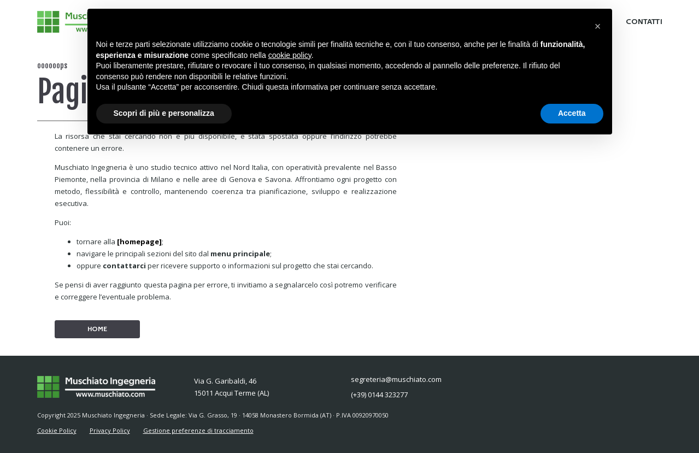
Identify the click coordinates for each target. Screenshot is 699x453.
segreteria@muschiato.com (396, 379)
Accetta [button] (572, 113)
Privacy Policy (110, 430)
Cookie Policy (57, 430)
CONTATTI (644, 22)
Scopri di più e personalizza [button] (164, 113)
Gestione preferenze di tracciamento (198, 430)
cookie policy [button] (290, 55)
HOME (97, 329)
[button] (598, 26)
